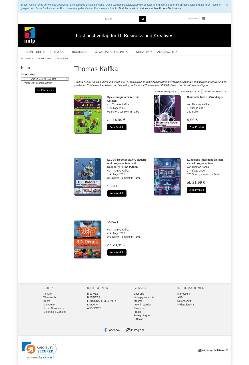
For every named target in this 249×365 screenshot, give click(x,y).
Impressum (183, 293)
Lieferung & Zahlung (54, 311)
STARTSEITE (35, 52)
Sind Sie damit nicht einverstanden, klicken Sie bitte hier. (150, 8)
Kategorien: (28, 74)
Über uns (139, 293)
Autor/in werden (142, 304)
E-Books (138, 319)
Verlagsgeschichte (144, 297)
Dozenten (139, 308)
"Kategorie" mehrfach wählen (38, 83)
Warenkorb (49, 297)
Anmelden (193, 18)
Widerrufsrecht (185, 304)
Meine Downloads (53, 308)
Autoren (138, 300)
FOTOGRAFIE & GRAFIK (111, 52)
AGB (180, 297)
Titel (190, 91)
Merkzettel (49, 304)
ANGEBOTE (167, 52)
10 (215, 91)
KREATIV (144, 52)
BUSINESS (79, 52)
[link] (39, 350)
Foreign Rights (142, 315)
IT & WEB (58, 52)
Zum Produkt (117, 127)
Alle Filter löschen (45, 90)
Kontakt (47, 293)
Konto (46, 300)
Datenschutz (184, 300)
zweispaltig (165, 91)
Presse (138, 311)
